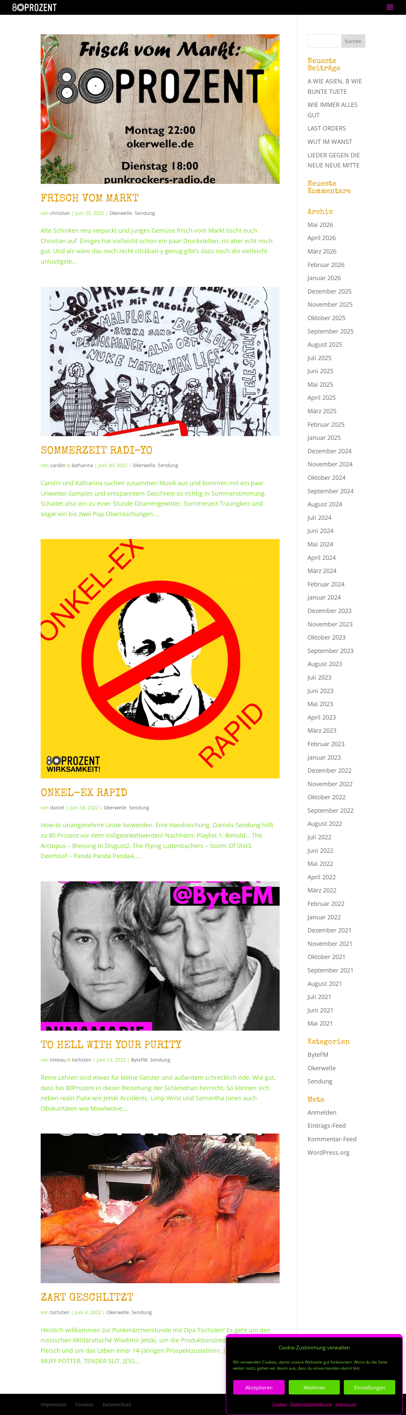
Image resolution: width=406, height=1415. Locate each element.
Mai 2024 (320, 544)
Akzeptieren (259, 1404)
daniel (57, 807)
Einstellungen (369, 1404)
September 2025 (331, 331)
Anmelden (322, 1112)
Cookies (84, 1404)
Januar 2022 (324, 917)
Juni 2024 (320, 531)
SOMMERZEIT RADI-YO (97, 451)
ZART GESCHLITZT (87, 1298)
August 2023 (325, 664)
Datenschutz (117, 1404)
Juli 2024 (319, 517)
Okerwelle (121, 213)
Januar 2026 (324, 278)
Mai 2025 (320, 384)
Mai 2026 (320, 225)
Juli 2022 (319, 837)
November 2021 (330, 944)
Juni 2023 (320, 691)
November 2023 (330, 624)
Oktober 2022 (327, 797)
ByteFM (139, 1060)
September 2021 (331, 970)
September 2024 (331, 491)
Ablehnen (314, 1404)
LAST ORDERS (327, 128)
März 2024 (322, 571)
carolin (58, 465)
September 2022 (331, 810)
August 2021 (325, 984)
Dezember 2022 (330, 770)
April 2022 (322, 877)
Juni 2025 (320, 371)
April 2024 (322, 557)
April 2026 (322, 238)
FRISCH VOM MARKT (90, 199)
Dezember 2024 (330, 451)
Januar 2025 (324, 437)
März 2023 (322, 730)
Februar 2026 (326, 265)
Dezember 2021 (330, 930)
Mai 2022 (320, 863)
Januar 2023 (324, 757)
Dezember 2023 (330, 611)
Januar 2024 (324, 597)
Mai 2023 (320, 704)
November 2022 (330, 784)
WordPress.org (329, 1152)
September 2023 (331, 651)
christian (60, 213)
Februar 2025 (326, 424)
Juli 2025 (319, 358)
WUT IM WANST (330, 142)
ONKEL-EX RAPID (84, 793)
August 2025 (325, 344)
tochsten (81, 1060)
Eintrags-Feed (327, 1125)
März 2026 (322, 251)
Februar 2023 (326, 744)
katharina (82, 465)
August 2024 (325, 504)
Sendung (145, 213)
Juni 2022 (320, 850)
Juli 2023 (319, 677)
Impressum (53, 1404)
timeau (58, 1060)
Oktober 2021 (327, 957)
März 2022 (322, 890)
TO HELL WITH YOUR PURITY (111, 1045)
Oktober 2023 (327, 637)
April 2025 (322, 397)
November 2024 (330, 464)
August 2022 (325, 823)
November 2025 (330, 304)
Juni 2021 (320, 1010)
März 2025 (322, 411)
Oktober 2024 (327, 477)
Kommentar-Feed (332, 1139)
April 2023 (322, 717)
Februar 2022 (326, 904)
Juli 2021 (319, 997)
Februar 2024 (326, 584)
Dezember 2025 (330, 291)
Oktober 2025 (327, 318)
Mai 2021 (320, 1023)
